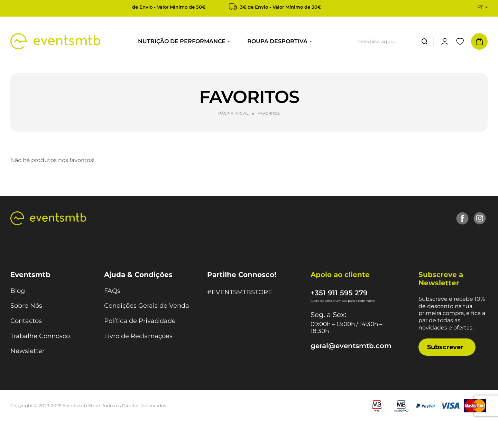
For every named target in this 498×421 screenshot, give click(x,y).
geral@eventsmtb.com (351, 346)
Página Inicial (233, 113)
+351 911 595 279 (339, 293)
